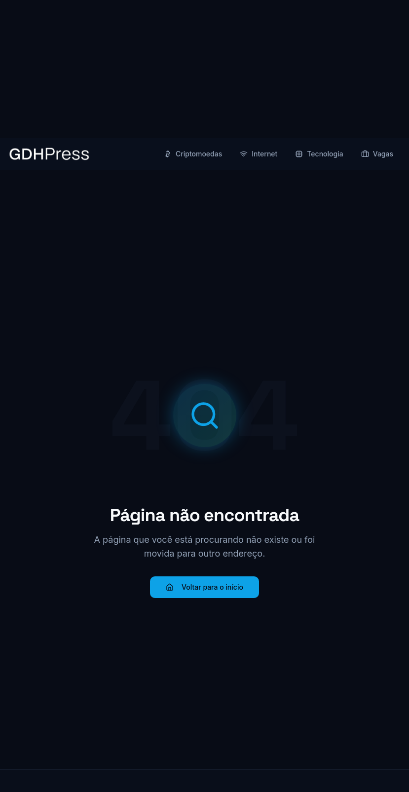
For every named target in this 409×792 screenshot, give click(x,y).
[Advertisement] (204, 69)
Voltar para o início (204, 587)
